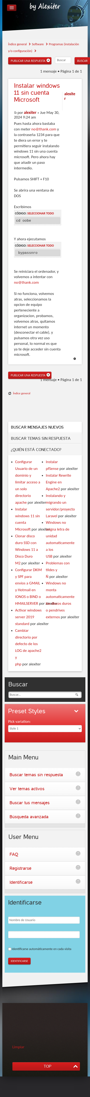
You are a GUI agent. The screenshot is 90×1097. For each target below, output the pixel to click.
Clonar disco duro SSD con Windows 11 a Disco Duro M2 (26, 550)
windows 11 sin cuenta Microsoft (37, 92)
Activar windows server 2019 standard (28, 617)
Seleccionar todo (40, 213)
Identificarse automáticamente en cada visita (41, 949)
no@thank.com (43, 129)
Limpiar (18, 1047)
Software (38, 44)
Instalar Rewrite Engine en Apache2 (58, 482)
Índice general (17, 44)
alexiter (30, 112)
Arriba (74, 358)
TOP (47, 1066)
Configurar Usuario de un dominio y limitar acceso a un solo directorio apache (27, 482)
